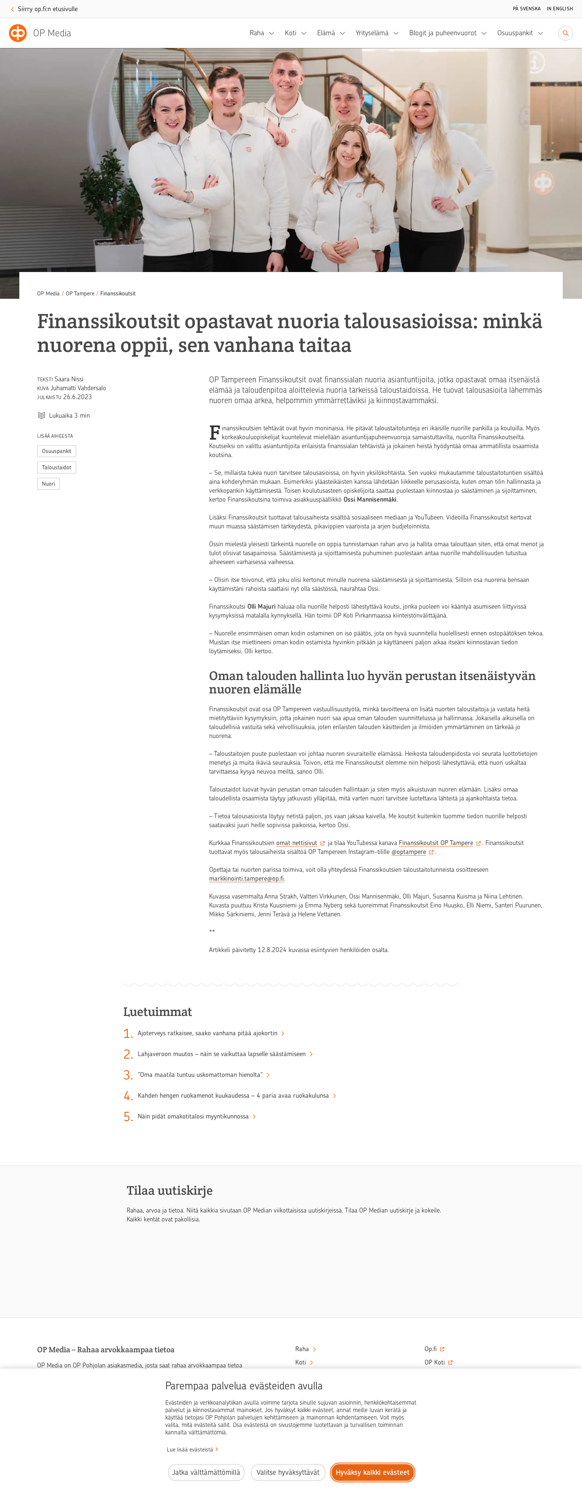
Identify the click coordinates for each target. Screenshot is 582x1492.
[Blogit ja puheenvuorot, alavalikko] (486, 33)
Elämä (326, 33)
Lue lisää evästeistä (190, 1449)
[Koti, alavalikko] (306, 33)
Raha (257, 33)
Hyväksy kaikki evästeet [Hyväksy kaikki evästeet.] (373, 1472)
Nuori (48, 483)
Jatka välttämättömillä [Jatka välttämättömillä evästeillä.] (206, 1472)
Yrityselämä (372, 33)
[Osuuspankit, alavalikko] (542, 33)
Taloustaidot (56, 467)
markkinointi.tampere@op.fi (246, 878)
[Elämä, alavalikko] (344, 33)
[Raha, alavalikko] (273, 33)
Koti (290, 33)
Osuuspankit (515, 33)
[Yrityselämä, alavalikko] (398, 33)
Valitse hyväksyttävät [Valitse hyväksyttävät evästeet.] (288, 1472)
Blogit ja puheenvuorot (443, 33)
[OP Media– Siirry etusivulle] (44, 33)
